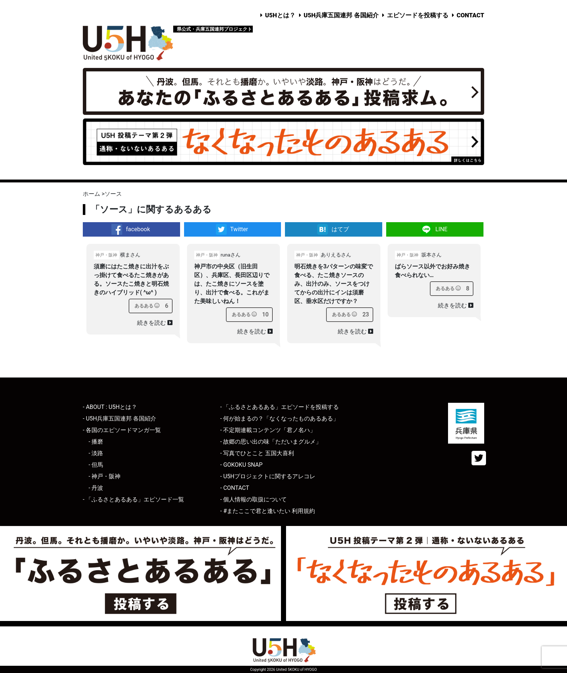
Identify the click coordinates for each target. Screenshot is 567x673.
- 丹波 (96, 487)
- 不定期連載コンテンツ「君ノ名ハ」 (268, 430)
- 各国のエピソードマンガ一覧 (122, 430)
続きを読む (154, 322)
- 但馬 (96, 464)
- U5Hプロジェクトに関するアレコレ (267, 476)
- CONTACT (234, 487)
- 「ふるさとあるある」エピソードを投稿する (279, 407)
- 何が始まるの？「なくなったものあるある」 (279, 418)
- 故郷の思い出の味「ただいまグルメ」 (270, 441)
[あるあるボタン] (147, 306)
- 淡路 (96, 453)
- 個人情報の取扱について (253, 499)
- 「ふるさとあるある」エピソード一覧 (133, 499)
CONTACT (470, 15)
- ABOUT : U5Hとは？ (110, 407)
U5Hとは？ (280, 15)
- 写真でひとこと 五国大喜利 (257, 453)
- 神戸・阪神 (104, 476)
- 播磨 (96, 441)
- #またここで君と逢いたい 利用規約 (267, 511)
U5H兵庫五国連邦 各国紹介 (341, 15)
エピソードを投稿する (417, 15)
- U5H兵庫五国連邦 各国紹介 (119, 418)
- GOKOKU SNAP (241, 464)
